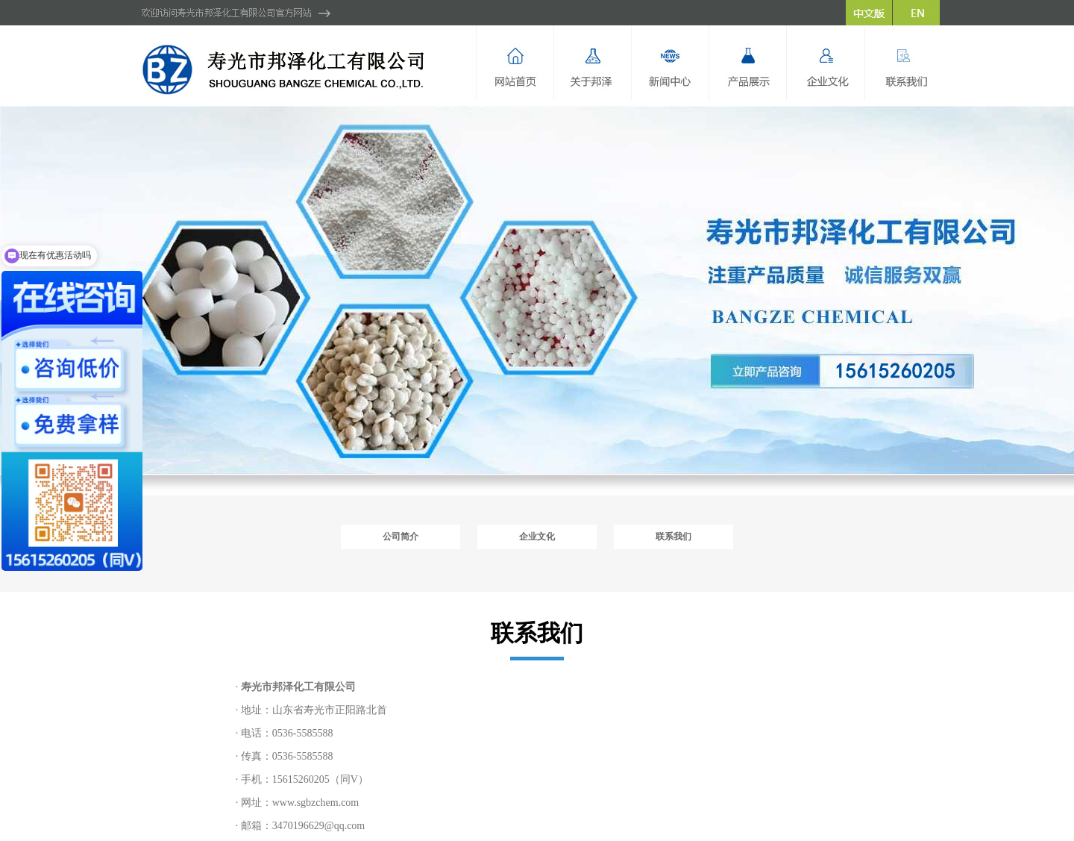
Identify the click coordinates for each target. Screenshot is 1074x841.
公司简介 (400, 536)
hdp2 (537, 290)
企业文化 (537, 536)
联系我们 (673, 536)
